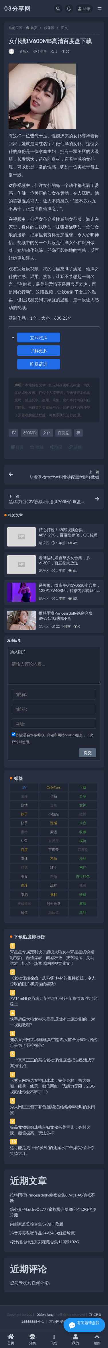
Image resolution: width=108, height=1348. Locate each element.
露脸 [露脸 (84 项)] (82, 903)
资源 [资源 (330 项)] (24, 894)
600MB (29, 432)
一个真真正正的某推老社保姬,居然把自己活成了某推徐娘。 (52, 1062)
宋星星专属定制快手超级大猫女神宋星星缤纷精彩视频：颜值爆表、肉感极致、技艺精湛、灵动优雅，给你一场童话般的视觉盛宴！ (52, 957)
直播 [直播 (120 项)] (24, 858)
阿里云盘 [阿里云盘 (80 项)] (53, 903)
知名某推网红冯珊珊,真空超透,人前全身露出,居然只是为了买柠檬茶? (53, 1042)
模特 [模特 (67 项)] (82, 841)
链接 (75, 446)
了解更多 (38, 350)
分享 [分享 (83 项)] (82, 796)
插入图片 (18, 651)
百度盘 (63, 432)
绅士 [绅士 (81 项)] (53, 867)
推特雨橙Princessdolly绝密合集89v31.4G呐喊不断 (66, 616)
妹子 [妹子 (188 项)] (24, 814)
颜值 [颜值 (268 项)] (24, 912)
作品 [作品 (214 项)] (53, 796)
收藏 (37, 446)
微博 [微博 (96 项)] (82, 814)
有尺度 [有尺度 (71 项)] (53, 841)
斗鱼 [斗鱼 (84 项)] (24, 841)
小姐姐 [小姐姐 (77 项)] (53, 814)
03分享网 (17, 8)
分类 (32, 1339)
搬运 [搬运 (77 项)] (53, 832)
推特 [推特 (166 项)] (24, 832)
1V (13, 432)
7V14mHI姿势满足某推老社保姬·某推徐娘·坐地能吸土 (53, 1001)
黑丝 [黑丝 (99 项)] (82, 912)
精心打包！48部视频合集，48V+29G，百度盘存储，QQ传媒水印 (68, 534)
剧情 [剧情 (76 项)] (24, 805)
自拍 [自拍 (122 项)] (53, 876)
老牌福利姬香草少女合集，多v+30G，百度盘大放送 (64, 560)
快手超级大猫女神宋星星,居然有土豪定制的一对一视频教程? (52, 1022)
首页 (34, 28)
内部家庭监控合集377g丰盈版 (36, 1224)
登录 (84, 8)
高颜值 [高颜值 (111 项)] (53, 912)
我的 (75, 1339)
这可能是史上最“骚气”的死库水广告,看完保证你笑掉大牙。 (52, 1150)
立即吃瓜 (38, 337)
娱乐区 (49, 28)
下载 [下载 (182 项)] (82, 787)
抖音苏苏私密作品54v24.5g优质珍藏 (42, 1232)
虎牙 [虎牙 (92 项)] (24, 885)
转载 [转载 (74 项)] (82, 894)
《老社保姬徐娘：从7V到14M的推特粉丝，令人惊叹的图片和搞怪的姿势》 (53, 980)
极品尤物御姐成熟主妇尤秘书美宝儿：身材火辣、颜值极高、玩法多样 (50, 1130)
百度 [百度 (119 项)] (24, 849)
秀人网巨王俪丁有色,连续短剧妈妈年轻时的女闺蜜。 (52, 1109)
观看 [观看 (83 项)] (53, 885)
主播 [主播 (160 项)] (24, 796)
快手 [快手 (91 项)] (24, 823)
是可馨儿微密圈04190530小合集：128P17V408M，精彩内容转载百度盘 (69, 590)
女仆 (46, 432)
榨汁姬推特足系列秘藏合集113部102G (44, 1241)
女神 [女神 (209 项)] (82, 805)
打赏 (17, 446)
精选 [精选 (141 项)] (24, 867)
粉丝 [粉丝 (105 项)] (82, 858)
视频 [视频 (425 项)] (82, 885)
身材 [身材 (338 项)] (53, 894)
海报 (56, 446)
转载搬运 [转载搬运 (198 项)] (24, 903)
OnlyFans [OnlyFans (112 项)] (54, 787)
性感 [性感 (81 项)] (53, 823)
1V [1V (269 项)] (24, 787)
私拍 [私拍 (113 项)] (53, 858)
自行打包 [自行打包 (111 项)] (83, 876)
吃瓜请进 (38, 364)
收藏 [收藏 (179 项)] (82, 832)
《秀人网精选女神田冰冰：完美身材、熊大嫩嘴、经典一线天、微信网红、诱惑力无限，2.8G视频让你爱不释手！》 (52, 1086)
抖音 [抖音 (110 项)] (82, 823)
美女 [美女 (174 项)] (24, 876)
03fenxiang (45, 1314)
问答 (54, 1339)
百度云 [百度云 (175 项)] (53, 849)
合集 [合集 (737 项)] (53, 805)
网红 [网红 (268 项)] (82, 867)
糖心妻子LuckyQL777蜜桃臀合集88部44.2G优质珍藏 (53, 1212)
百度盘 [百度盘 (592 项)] (83, 849)
